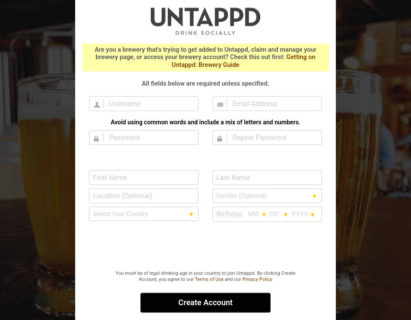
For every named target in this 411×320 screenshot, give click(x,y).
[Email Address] (272, 103)
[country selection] (144, 213)
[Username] (149, 103)
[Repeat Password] (272, 137)
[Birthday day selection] (279, 213)
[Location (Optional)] (144, 195)
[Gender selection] (267, 195)
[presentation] (205, 246)
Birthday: (230, 214)
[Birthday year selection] (304, 213)
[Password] (149, 137)
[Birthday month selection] (257, 213)
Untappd (205, 21)
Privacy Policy (257, 279)
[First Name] (144, 177)
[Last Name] (267, 177)
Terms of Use (209, 279)
